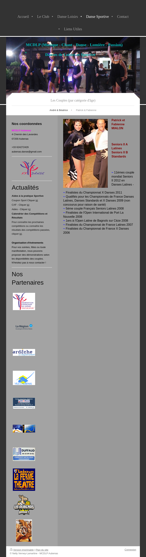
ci (29, 209)
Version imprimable (22, 549)
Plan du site (42, 549)
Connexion (130, 549)
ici (37, 200)
